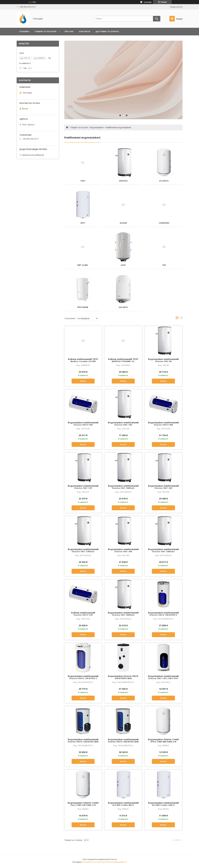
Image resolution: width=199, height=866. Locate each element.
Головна (24, 31)
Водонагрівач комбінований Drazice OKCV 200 (163, 423)
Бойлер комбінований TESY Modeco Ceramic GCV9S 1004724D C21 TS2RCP (83, 361)
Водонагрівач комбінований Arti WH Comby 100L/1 (163, 804)
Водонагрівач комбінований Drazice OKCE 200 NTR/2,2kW (123, 740)
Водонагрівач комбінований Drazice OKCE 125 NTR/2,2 (83, 677)
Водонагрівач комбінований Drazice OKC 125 (83, 487)
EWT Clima (82, 265)
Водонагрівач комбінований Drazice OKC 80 (163, 360)
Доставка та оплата (107, 31)
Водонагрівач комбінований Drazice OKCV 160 (83, 423)
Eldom (123, 223)
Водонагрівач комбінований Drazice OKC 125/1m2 (83, 550)
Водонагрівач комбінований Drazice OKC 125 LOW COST (163, 677)
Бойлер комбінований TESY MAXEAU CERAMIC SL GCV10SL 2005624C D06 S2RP (123, 361)
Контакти (84, 31)
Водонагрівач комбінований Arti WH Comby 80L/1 (123, 804)
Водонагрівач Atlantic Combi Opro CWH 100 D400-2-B (83, 804)
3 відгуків (147, 2)
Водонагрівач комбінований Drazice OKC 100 (123, 423)
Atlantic (164, 181)
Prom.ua (113, 859)
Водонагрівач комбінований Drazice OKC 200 (123, 550)
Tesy (82, 181)
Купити (83, 381)
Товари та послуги (45, 31)
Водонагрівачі (97, 127)
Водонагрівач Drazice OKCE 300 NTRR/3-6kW (123, 677)
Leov (123, 265)
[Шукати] (156, 18)
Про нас (69, 31)
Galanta (123, 307)
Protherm (82, 307)
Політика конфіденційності (115, 862)
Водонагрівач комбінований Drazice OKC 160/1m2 (163, 550)
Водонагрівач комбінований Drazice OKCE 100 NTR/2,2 (163, 614)
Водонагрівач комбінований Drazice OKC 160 (163, 487)
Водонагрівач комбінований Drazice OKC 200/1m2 (123, 614)
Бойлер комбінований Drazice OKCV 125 (83, 614)
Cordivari (164, 223)
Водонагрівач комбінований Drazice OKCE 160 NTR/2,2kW (83, 740)
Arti (82, 223)
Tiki (164, 265)
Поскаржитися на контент (92, 862)
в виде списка (181, 318)
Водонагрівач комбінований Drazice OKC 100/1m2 (123, 487)
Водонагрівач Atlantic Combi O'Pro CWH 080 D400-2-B (163, 740)
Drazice (123, 181)
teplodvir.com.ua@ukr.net (33, 155)
